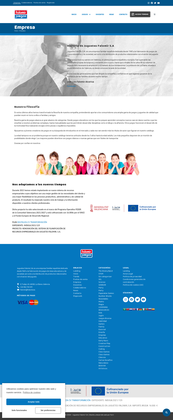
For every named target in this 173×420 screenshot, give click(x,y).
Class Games (104, 351)
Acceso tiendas (141, 14)
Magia (101, 304)
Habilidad (103, 321)
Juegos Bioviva (105, 318)
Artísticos (103, 368)
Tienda (76, 276)
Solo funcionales (19, 410)
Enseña (102, 332)
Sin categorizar (105, 276)
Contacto (123, 14)
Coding (102, 348)
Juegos (86, 14)
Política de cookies (31, 392)
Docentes (100, 14)
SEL (100, 279)
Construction (104, 346)
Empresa (17, 2)
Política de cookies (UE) (133, 284)
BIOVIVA (102, 365)
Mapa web (77, 296)
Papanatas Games (106, 293)
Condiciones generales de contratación (134, 280)
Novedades (103, 298)
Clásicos (102, 357)
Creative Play (104, 343)
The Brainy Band (106, 270)
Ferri (112, 414)
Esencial (102, 329)
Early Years (103, 340)
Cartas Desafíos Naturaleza (105, 361)
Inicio (74, 14)
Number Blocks (105, 296)
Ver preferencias (48, 410)
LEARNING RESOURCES (104, 308)
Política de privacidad (132, 276)
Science (102, 282)
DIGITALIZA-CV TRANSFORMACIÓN (32, 222)
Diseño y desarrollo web (98, 414)
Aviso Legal (128, 273)
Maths (101, 301)
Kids (100, 312)
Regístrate (51, 2)
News (111, 14)
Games (102, 323)
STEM (101, 273)
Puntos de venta (39, 2)
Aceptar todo (34, 402)
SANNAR (102, 284)
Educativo (103, 337)
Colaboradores (26, 2)
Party (101, 287)
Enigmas (102, 335)
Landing (76, 270)
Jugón (101, 315)
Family (101, 326)
